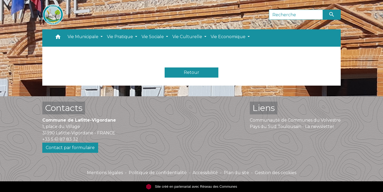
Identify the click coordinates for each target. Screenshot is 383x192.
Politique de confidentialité (158, 172)
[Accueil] (53, 15)
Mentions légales (105, 172)
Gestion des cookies (275, 172)
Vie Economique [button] (229, 36)
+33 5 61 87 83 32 (60, 139)
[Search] (296, 15)
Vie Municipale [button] (83, 36)
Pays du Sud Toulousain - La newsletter (292, 126)
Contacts (63, 108)
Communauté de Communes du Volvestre (295, 120)
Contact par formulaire (70, 147)
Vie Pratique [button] (120, 36)
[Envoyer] (332, 15)
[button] (58, 38)
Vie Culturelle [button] (187, 36)
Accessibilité (205, 172)
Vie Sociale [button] (153, 36)
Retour (191, 72)
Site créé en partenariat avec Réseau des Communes (191, 187)
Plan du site (236, 172)
